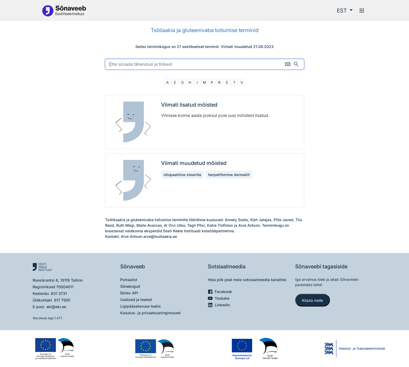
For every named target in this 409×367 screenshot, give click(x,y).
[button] (345, 10)
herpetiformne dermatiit (229, 174)
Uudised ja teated (136, 299)
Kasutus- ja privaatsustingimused (150, 313)
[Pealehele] (64, 10)
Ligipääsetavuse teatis (140, 306)
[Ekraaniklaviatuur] (288, 64)
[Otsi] (296, 64)
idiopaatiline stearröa (182, 174)
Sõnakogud (130, 286)
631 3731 (59, 293)
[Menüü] (362, 10)
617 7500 (62, 300)
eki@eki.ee (56, 306)
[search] (204, 64)
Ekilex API (129, 293)
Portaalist (128, 279)
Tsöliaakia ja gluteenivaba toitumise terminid (205, 30)
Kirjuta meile (312, 300)
